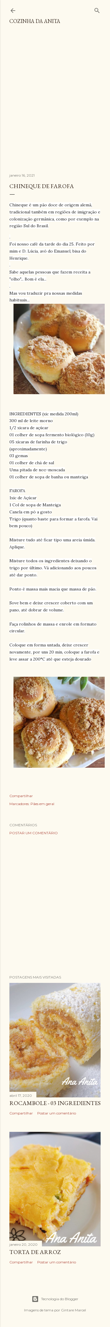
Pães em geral (42, 804)
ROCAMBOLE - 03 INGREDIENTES (55, 1103)
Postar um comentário (33, 833)
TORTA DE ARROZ (35, 1252)
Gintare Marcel (73, 1310)
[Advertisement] (55, 101)
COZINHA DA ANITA (34, 21)
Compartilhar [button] (21, 796)
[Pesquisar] (97, 9)
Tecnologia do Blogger (55, 1299)
